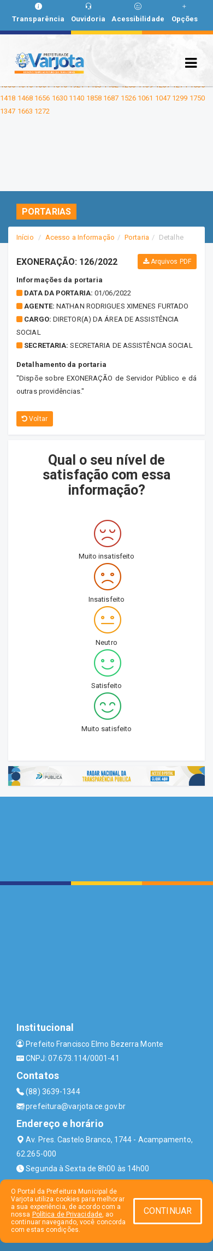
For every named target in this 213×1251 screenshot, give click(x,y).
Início (25, 237)
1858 (94, 98)
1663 (25, 111)
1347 (7, 111)
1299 (179, 98)
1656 (42, 98)
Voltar (35, 419)
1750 (197, 98)
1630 (59, 98)
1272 (42, 111)
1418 (7, 98)
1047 (162, 98)
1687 (111, 98)
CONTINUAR (168, 1211)
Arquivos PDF (167, 261)
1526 (128, 98)
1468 (25, 98)
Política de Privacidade (67, 1214)
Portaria (137, 237)
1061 (145, 98)
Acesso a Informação (80, 237)
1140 (76, 98)
